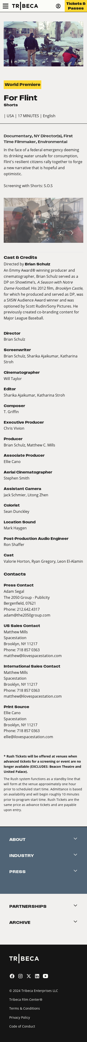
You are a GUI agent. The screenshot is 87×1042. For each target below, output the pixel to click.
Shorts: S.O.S (41, 185)
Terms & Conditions (24, 1008)
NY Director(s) (47, 136)
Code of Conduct (22, 1026)
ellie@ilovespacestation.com (28, 736)
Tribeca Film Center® (25, 999)
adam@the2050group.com (27, 615)
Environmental (52, 142)
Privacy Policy (19, 1017)
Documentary (18, 136)
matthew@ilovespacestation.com (33, 655)
